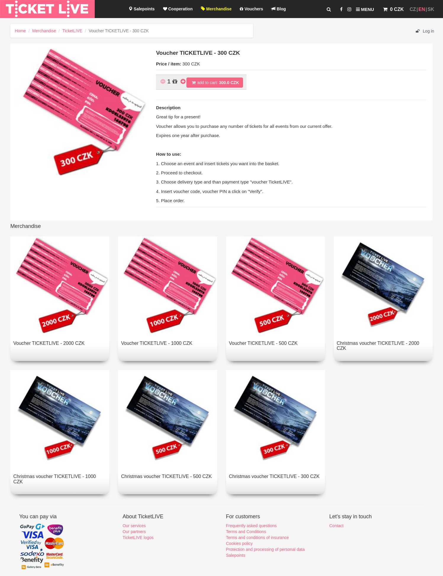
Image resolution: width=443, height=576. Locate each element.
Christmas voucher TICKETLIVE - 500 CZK (166, 476)
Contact (336, 525)
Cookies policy (239, 543)
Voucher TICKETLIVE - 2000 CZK (49, 343)
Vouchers (251, 9)
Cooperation (178, 9)
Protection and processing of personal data (265, 549)
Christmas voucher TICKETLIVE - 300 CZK (274, 476)
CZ (413, 9)
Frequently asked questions (251, 525)
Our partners (134, 531)
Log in (425, 31)
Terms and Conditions (246, 531)
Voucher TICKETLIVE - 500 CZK (263, 343)
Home (20, 30)
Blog (278, 9)
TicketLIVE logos (138, 537)
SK (431, 9)
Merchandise (216, 9)
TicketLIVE (72, 30)
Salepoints (141, 9)
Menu (365, 9)
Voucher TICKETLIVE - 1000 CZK (156, 343)
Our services (134, 525)
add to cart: (214, 82)
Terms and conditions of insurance (257, 537)
